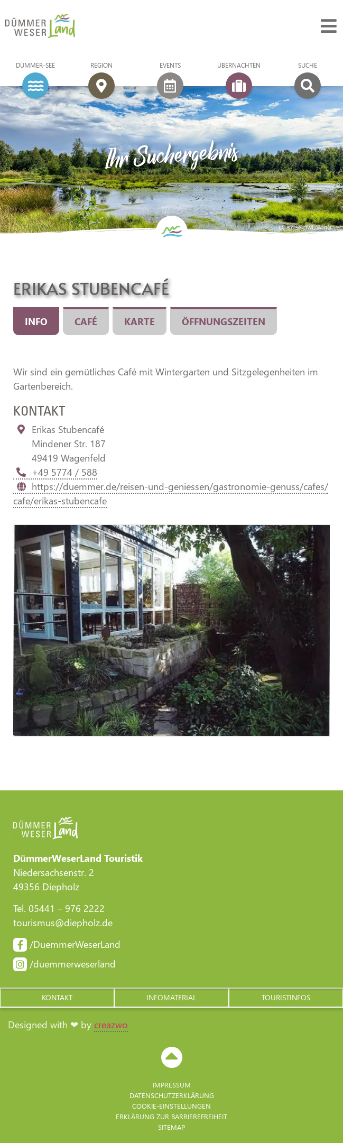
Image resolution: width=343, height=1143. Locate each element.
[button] (57, 998)
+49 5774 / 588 (55, 472)
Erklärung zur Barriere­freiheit (171, 1116)
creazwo (111, 1024)
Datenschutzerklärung (171, 1095)
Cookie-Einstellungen (171, 1105)
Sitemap (171, 1126)
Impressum (172, 1084)
